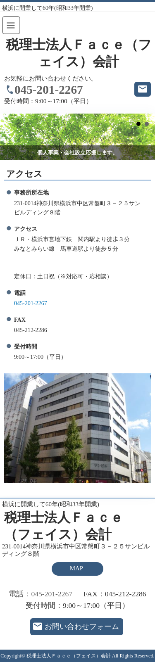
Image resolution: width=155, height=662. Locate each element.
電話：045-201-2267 (40, 594)
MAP (76, 568)
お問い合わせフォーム (82, 626)
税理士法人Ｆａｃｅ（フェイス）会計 (79, 53)
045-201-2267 (48, 89)
